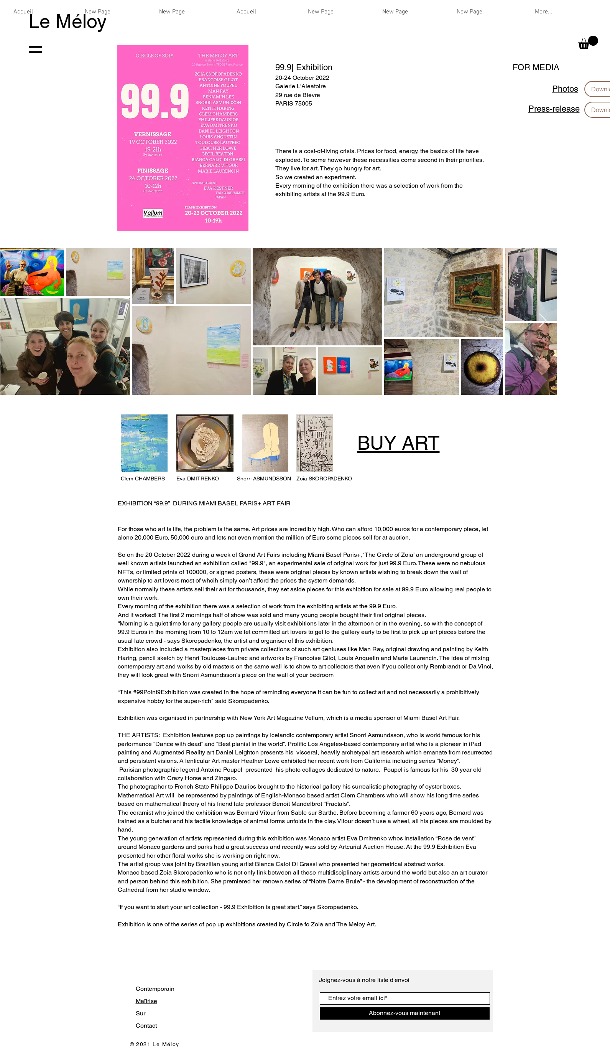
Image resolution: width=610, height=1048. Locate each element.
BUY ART (398, 443)
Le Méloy (68, 21)
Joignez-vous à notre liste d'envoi (365, 980)
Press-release (554, 109)
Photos (565, 89)
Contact (146, 1025)
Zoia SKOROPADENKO (324, 478)
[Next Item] (542, 321)
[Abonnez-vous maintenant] (405, 1013)
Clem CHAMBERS (143, 478)
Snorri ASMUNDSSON (264, 478)
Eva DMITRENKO (197, 478)
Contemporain (155, 988)
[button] (588, 42)
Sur (140, 1013)
